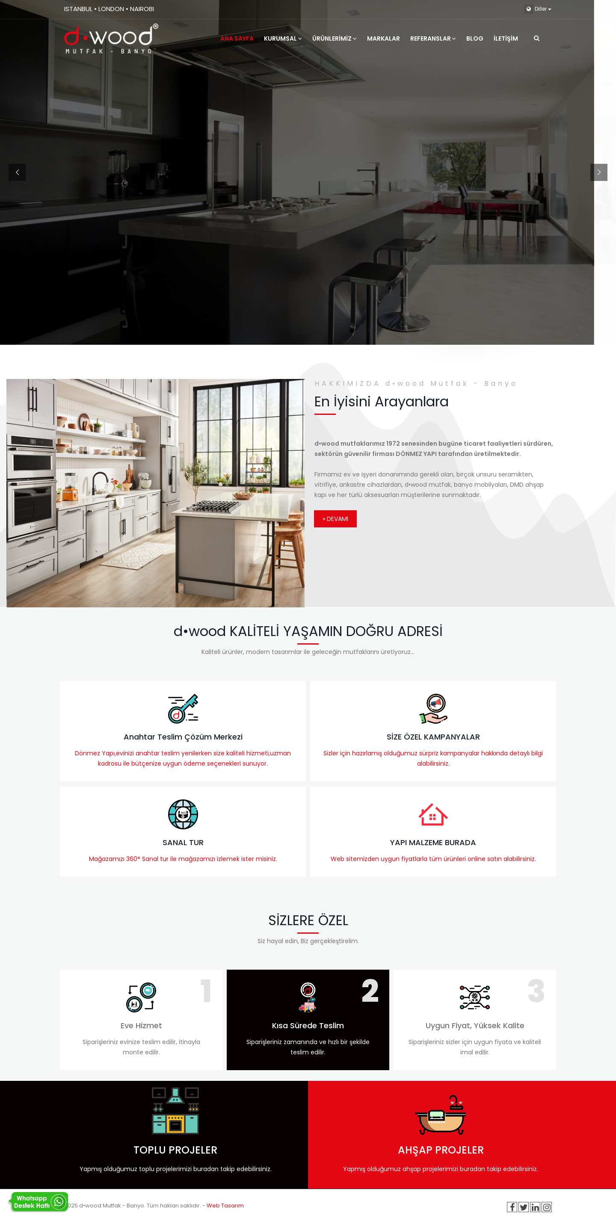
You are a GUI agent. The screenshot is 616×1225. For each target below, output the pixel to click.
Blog (474, 38)
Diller (537, 9)
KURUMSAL (283, 38)
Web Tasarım (225, 1205)
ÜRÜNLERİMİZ (334, 38)
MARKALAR (383, 38)
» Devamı (335, 519)
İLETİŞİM (506, 38)
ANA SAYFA (237, 38)
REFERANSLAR (433, 38)
